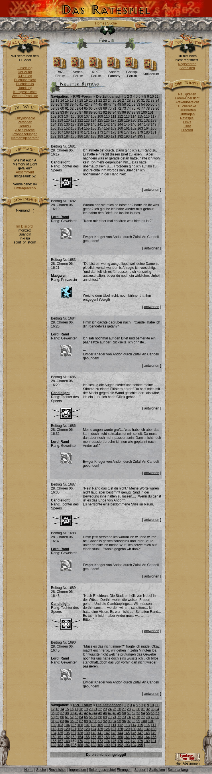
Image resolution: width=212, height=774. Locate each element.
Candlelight (60, 162)
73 (124, 108)
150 (53, 128)
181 (153, 132)
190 (107, 136)
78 (148, 108)
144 (120, 124)
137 (73, 124)
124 (93, 120)
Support (140, 770)
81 (52, 112)
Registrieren (187, 64)
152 (67, 128)
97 (129, 112)
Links (187, 122)
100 (144, 112)
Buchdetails (25, 84)
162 (133, 128)
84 (67, 112)
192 (120, 136)
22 (100, 101)
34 (157, 101)
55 (148, 105)
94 (114, 112)
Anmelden (187, 68)
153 (73, 128)
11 (156, 97)
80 (157, 108)
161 (127, 128)
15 (67, 101)
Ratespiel (187, 118)
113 (127, 116)
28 (129, 101)
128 (120, 120)
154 (80, 128)
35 (52, 105)
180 (147, 132)
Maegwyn (58, 276)
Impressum (77, 770)
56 (152, 105)
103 (60, 116)
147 (140, 124)
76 (138, 108)
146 (133, 124)
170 (80, 132)
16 (72, 101)
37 (62, 105)
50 (124, 105)
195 (140, 136)
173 (100, 132)
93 (109, 112)
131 (140, 120)
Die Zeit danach (108, 97)
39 (72, 105)
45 (100, 105)
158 (107, 128)
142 (107, 124)
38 (67, 105)
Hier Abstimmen (187, 761)
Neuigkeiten (187, 94)
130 (133, 120)
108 (93, 116)
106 (80, 116)
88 (86, 112)
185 (73, 136)
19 (86, 101)
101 (151, 112)
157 (100, 128)
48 (114, 105)
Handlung (25, 88)
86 (76, 112)
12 (52, 101)
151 (60, 128)
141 (100, 124)
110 (107, 116)
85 (72, 112)
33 (152, 101)
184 (67, 136)
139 (87, 124)
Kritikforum (151, 72)
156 (93, 128)
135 (60, 124)
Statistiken (157, 770)
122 (80, 120)
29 (133, 101)
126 (107, 120)
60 (62, 108)
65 (86, 108)
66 (91, 108)
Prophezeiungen (25, 134)
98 (133, 112)
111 (113, 116)
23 (105, 101)
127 (113, 120)
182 (53, 136)
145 (127, 124)
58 (52, 108)
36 (57, 105)
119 (60, 120)
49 (119, 105)
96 (124, 112)
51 (129, 105)
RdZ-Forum (60, 72)
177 (127, 132)
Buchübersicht (25, 80)
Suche (112, 23)
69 (105, 108)
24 (109, 101)
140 (93, 124)
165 (153, 128)
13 (57, 101)
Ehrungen (124, 770)
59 (57, 108)
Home (99, 23)
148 (147, 124)
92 (105, 112)
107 (87, 116)
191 (113, 136)
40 (76, 105)
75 (133, 108)
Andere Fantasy (114, 72)
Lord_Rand (60, 217)
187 (87, 136)
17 (76, 101)
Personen (25, 122)
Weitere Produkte (25, 96)
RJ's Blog (25, 76)
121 (73, 120)
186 (80, 136)
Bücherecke (187, 106)
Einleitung (24, 68)
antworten (151, 190)
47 (109, 105)
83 (62, 112)
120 (67, 120)
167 (60, 132)
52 (133, 105)
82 (57, 112)
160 (120, 128)
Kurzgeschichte (24, 92)
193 (127, 136)
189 (100, 136)
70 (109, 108)
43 (91, 105)
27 (124, 101)
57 (157, 105)
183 (60, 136)
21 (95, 101)
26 (119, 101)
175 (113, 132)
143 (113, 124)
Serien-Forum (78, 72)
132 (147, 120)
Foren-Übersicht (187, 98)
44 (95, 105)
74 (129, 108)
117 (153, 116)
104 (67, 116)
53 (138, 105)
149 (153, 124)
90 (95, 112)
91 (100, 112)
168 (67, 132)
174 (107, 132)
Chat (187, 126)
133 (153, 120)
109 (100, 116)
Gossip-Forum (132, 72)
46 (105, 105)
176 (120, 132)
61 (67, 108)
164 (147, 128)
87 (81, 112)
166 (53, 132)
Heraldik (25, 126)
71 (114, 108)
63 (76, 108)
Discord (187, 130)
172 (93, 132)
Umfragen (187, 114)
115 (140, 116)
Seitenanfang (178, 770)
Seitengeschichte (102, 770)
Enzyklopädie (25, 118)
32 (148, 101)
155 (87, 128)
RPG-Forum (96, 72)
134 (53, 124)
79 (152, 108)
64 (81, 108)
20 (91, 101)
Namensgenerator (24, 138)
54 (143, 105)
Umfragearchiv (25, 188)
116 (147, 116)
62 (72, 108)
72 (119, 108)
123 (87, 120)
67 (95, 108)
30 (138, 101)
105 (73, 116)
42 (86, 105)
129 (127, 120)
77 (143, 108)
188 (93, 136)
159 (113, 128)
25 (114, 101)
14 (62, 101)
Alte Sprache (25, 130)
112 (120, 116)
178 (133, 132)
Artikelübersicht (187, 102)
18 (81, 101)
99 (138, 112)
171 (87, 132)
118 (53, 120)
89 (91, 112)
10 (152, 97)
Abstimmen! (25, 172)
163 (140, 128)
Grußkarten (187, 110)
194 (133, 136)
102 (53, 116)
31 (143, 101)
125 (100, 120)
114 (133, 116)
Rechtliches (57, 770)
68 (100, 108)
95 (119, 112)
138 (80, 124)
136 (67, 124)
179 (140, 132)
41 (81, 105)
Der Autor (25, 72)
